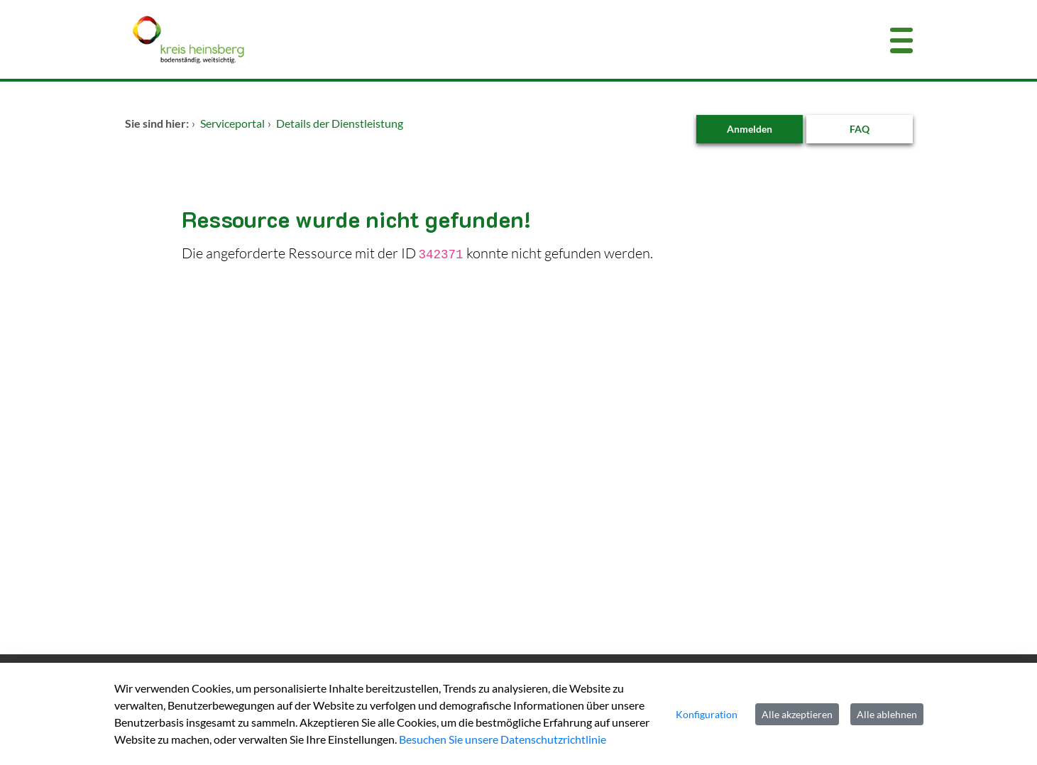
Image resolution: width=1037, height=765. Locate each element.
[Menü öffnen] (901, 39)
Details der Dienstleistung (339, 123)
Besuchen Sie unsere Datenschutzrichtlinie (502, 739)
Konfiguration (706, 714)
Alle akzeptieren (797, 714)
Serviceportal (232, 123)
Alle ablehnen (887, 714)
